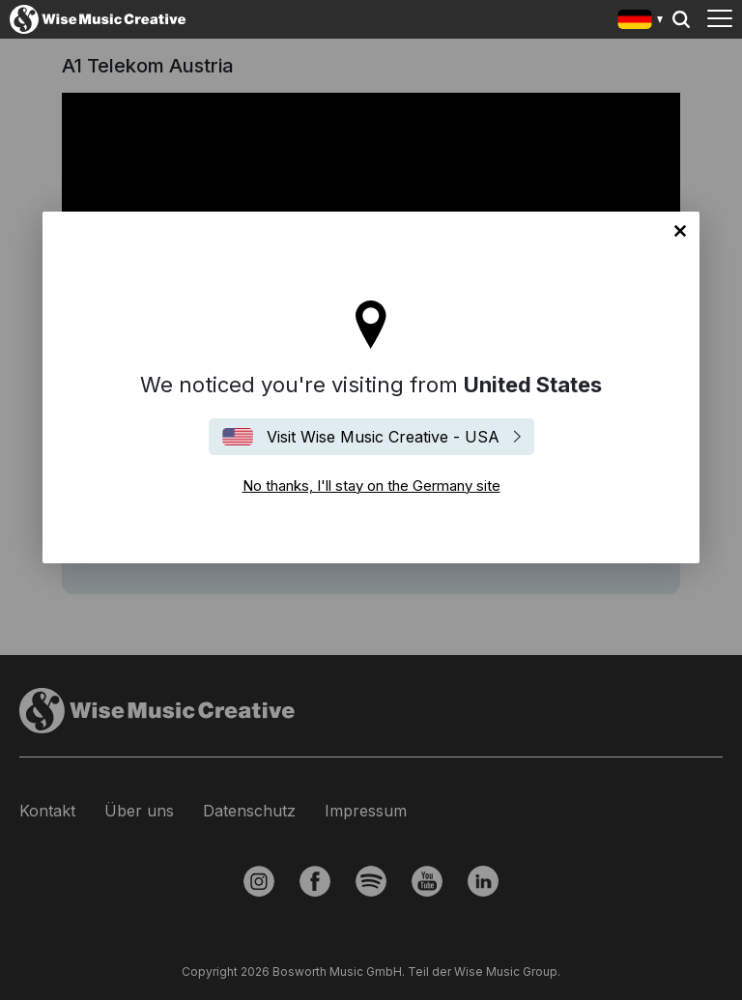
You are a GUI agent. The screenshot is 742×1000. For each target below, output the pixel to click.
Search (681, 19)
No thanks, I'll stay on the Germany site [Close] (680, 231)
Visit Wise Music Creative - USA (383, 436)
